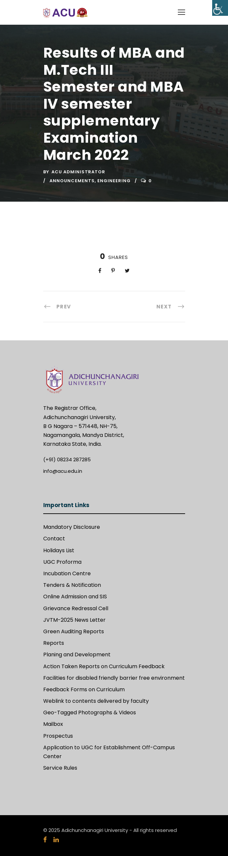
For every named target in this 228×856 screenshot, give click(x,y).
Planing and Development (77, 654)
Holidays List (58, 550)
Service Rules (60, 768)
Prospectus (58, 736)
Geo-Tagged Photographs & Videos (89, 712)
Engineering (114, 181)
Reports (53, 643)
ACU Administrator (78, 172)
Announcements (72, 181)
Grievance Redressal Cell (75, 608)
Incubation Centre (67, 573)
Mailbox (53, 724)
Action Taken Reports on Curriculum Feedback (104, 666)
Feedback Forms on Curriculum (84, 689)
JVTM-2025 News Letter (74, 620)
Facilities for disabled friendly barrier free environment (114, 678)
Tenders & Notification (72, 585)
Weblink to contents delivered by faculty (96, 701)
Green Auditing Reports (73, 631)
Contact (54, 538)
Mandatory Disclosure (71, 527)
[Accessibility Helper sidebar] (220, 8)
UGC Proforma (62, 562)
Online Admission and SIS (75, 596)
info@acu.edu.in (62, 471)
